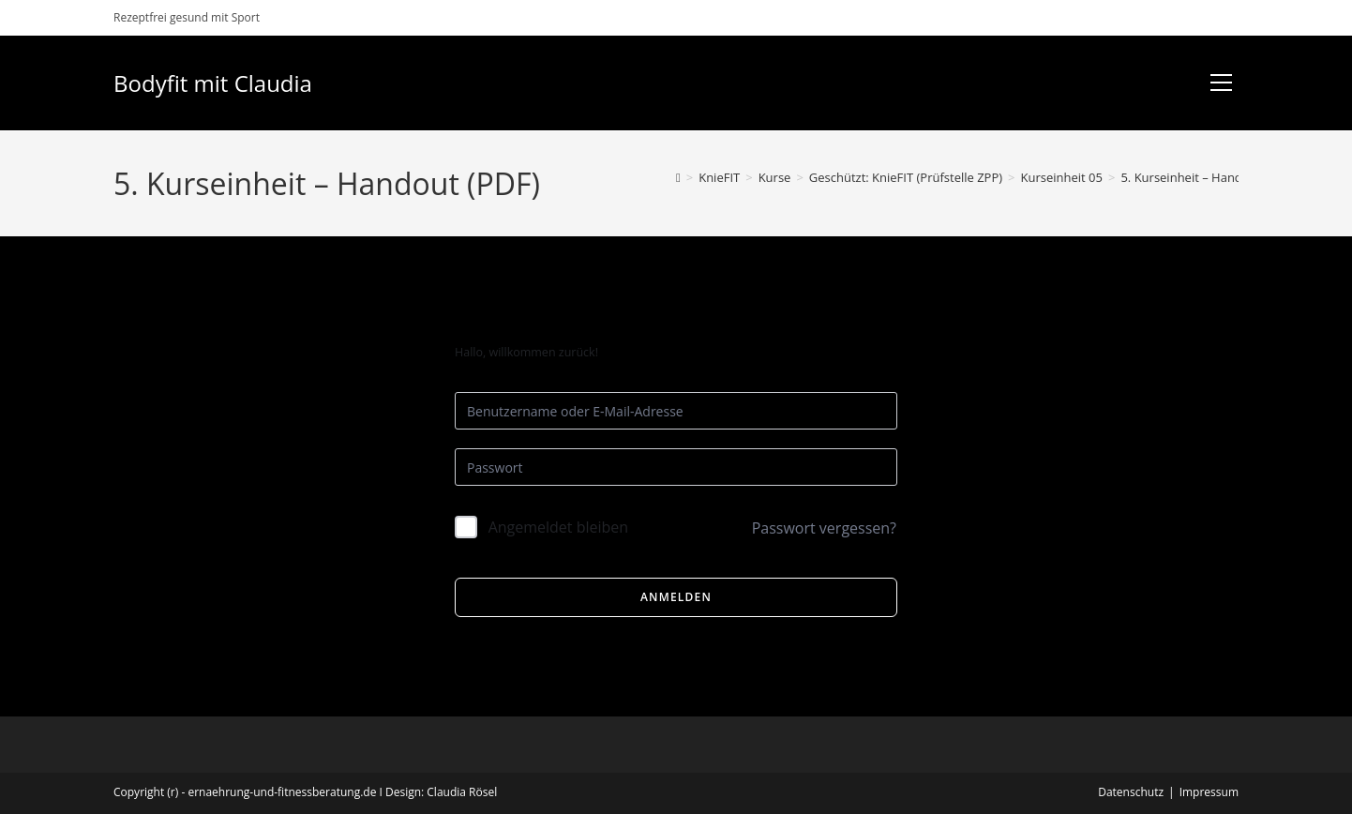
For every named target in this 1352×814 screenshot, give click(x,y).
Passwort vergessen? (824, 528)
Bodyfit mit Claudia (212, 83)
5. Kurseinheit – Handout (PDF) (1207, 177)
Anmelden (676, 597)
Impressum (1209, 792)
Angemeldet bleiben (558, 527)
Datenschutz (1131, 792)
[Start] (678, 177)
